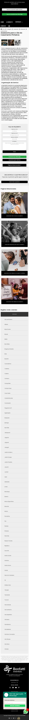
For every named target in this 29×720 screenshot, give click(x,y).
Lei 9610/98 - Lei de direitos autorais (17, 660)
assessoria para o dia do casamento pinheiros (4, 31)
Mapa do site (14, 711)
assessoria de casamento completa (22, 29)
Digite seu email (15, 133)
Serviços (18, 22)
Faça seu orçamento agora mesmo (14, 9)
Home (2, 22)
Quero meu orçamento (14, 181)
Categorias (9, 29)
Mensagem (14, 141)
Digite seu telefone (14, 137)
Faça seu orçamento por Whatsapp (14, 14)
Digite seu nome (15, 129)
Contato (3, 26)
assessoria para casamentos (16, 29)
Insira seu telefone (9, 700)
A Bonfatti (9, 22)
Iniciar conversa (15, 705)
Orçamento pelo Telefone (14, 159)
